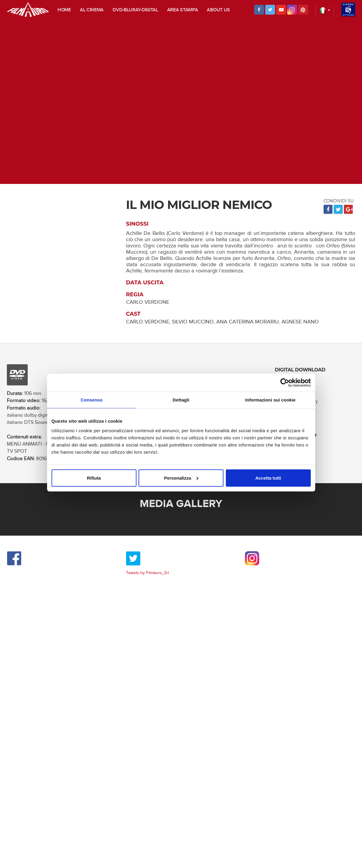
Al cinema (92, 10)
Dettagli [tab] (181, 399)
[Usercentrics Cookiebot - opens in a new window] (285, 382)
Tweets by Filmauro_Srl (147, 573)
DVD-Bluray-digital (135, 10)
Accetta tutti (268, 477)
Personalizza (181, 477)
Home (64, 10)
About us (218, 10)
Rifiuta (94, 477)
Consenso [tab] (91, 399)
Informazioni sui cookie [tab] (270, 399)
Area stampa (182, 10)
